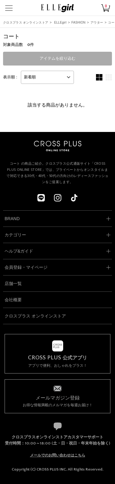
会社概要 (13, 299)
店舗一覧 (13, 283)
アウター (96, 22)
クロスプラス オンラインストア (25, 22)
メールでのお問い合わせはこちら (57, 455)
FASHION (78, 22)
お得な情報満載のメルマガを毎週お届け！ (57, 400)
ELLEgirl (60, 22)
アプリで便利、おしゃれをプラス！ (57, 361)
